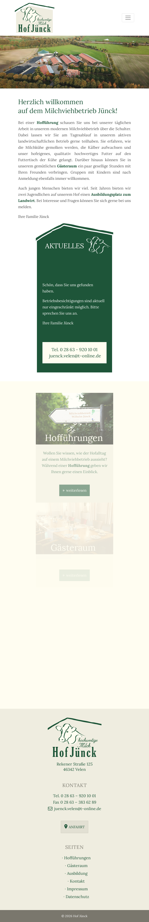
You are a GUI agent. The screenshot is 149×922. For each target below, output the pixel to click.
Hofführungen (77, 857)
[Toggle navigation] (128, 17)
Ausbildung (77, 873)
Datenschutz (77, 896)
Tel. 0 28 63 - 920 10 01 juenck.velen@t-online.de (74, 352)
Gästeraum (77, 865)
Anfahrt (77, 827)
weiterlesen (76, 490)
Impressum (77, 888)
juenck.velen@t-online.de (77, 808)
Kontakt (77, 881)
